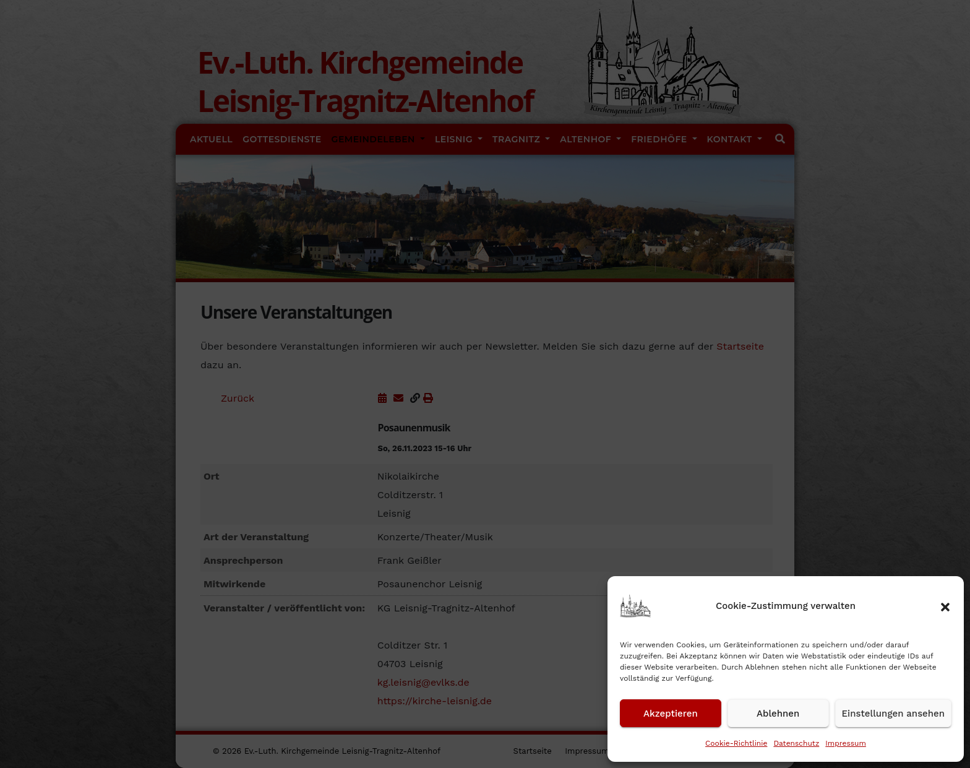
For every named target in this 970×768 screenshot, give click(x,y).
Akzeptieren (670, 713)
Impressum (845, 743)
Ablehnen (778, 713)
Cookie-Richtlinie (736, 743)
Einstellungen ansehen (893, 713)
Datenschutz (796, 743)
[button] (945, 606)
